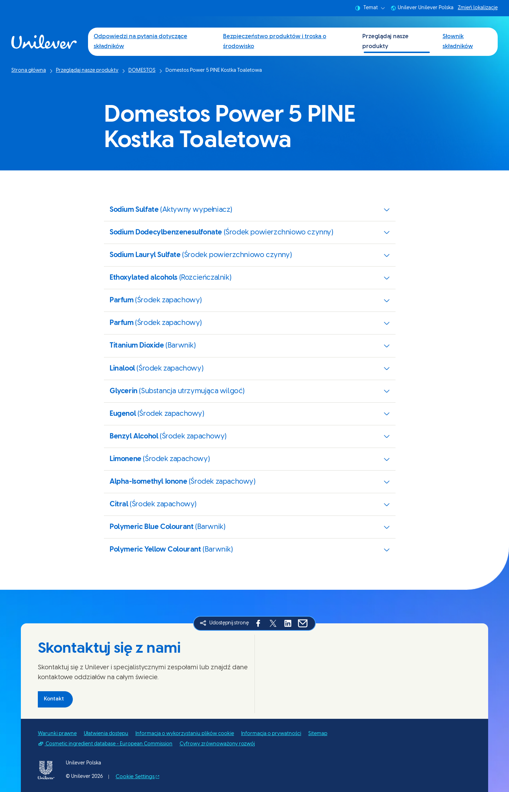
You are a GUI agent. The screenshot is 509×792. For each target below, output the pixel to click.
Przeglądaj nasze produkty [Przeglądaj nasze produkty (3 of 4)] (385, 42)
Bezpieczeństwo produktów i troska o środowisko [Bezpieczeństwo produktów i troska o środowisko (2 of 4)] (274, 42)
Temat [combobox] (370, 8)
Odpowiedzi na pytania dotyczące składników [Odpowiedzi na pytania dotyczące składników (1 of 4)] (140, 42)
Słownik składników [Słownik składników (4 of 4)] (458, 42)
